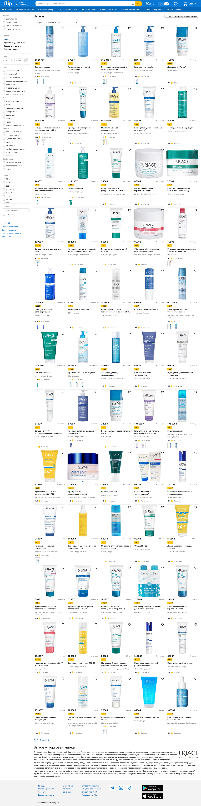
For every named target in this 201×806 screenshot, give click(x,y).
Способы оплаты (9, 230)
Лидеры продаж (174, 9)
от (7, 60)
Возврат (41, 792)
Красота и (14, 43)
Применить (26, 60)
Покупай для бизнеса (67, 9)
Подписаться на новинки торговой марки (181, 16)
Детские (12, 49)
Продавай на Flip (45, 9)
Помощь (41, 786)
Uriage (5, 39)
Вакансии (67, 792)
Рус (166, 4)
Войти (148, 3)
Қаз (161, 4)
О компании (68, 786)
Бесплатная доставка (130, 9)
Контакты (6, 236)
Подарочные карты (108, 9)
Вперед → (44, 740)
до (18, 60)
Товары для (12, 46)
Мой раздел (150, 5)
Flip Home (158, 9)
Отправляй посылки (25, 9)
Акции (147, 9)
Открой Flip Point (88, 9)
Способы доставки (10, 226)
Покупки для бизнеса (11, 233)
